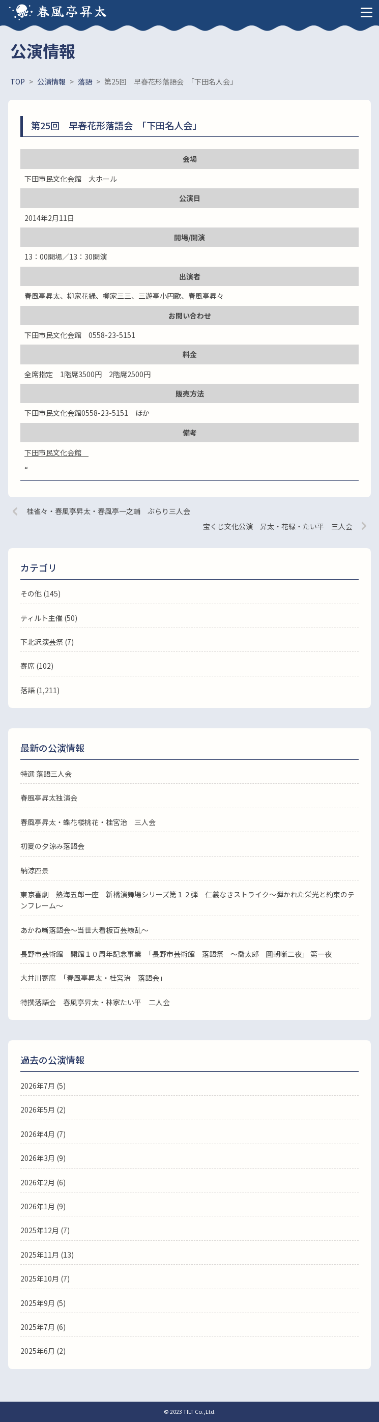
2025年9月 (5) (43, 1303)
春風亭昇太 (72, 10)
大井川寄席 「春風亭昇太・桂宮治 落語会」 (93, 978)
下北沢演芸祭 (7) (47, 642)
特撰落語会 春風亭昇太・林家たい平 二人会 (95, 1002)
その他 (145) (40, 593)
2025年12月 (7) (45, 1230)
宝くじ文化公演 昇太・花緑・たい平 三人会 (278, 526)
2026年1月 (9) (43, 1206)
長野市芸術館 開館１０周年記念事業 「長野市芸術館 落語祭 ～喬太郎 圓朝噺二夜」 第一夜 (176, 954)
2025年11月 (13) (47, 1254)
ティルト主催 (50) (48, 618)
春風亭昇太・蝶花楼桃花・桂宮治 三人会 (88, 822)
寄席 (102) (36, 666)
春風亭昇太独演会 (48, 797)
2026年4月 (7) (43, 1134)
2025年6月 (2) (43, 1351)
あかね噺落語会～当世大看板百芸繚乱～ (84, 930)
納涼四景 (34, 870)
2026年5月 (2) (43, 1109)
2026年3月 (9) (43, 1158)
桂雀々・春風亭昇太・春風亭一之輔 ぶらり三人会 (108, 511)
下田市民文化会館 (56, 452)
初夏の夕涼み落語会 (52, 846)
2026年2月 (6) (43, 1182)
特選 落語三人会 (46, 774)
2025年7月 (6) (43, 1327)
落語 (27, 690)
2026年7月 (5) (43, 1085)
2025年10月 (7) (45, 1278)
